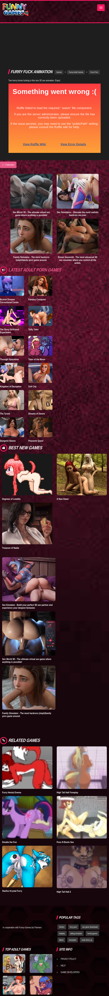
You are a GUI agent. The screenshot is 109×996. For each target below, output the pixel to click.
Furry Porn (94, 34)
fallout (61, 902)
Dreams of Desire (36, 375)
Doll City (32, 348)
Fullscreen (8, 127)
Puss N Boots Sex (65, 804)
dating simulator (76, 896)
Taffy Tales (33, 291)
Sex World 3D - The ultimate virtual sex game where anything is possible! (31, 176)
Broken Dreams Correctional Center (9, 263)
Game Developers (70, 934)
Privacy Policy (68, 921)
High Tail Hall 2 (64, 853)
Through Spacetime (9, 321)
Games (59, 34)
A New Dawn (63, 461)
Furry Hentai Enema (11, 754)
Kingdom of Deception (10, 348)
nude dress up (87, 902)
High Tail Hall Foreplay (67, 754)
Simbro (61, 889)
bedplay (62, 896)
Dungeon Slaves (8, 403)
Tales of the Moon (36, 321)
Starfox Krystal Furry (12, 853)
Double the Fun (9, 804)
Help (63, 927)
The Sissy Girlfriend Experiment (9, 293)
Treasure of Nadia (10, 510)
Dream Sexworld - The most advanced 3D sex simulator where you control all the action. (77, 222)
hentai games (92, 896)
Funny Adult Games (76, 34)
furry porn (73, 889)
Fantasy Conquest (37, 261)
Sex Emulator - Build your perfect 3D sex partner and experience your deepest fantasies (27, 568)
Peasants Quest (35, 403)
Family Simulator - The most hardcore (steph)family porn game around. (31, 221)
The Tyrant (5, 375)
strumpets (72, 902)
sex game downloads (90, 889)
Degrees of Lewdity (11, 461)
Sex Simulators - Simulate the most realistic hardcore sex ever (77, 176)
